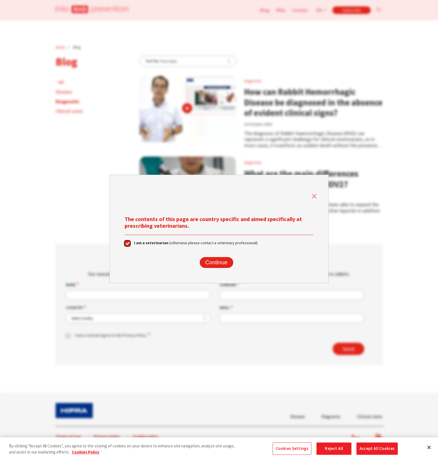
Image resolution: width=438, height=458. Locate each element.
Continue (216, 262)
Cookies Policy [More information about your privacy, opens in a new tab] (85, 454)
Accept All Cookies (377, 451)
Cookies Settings (292, 451)
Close (313, 196)
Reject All (334, 451)
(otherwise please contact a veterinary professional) (196, 242)
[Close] (429, 449)
